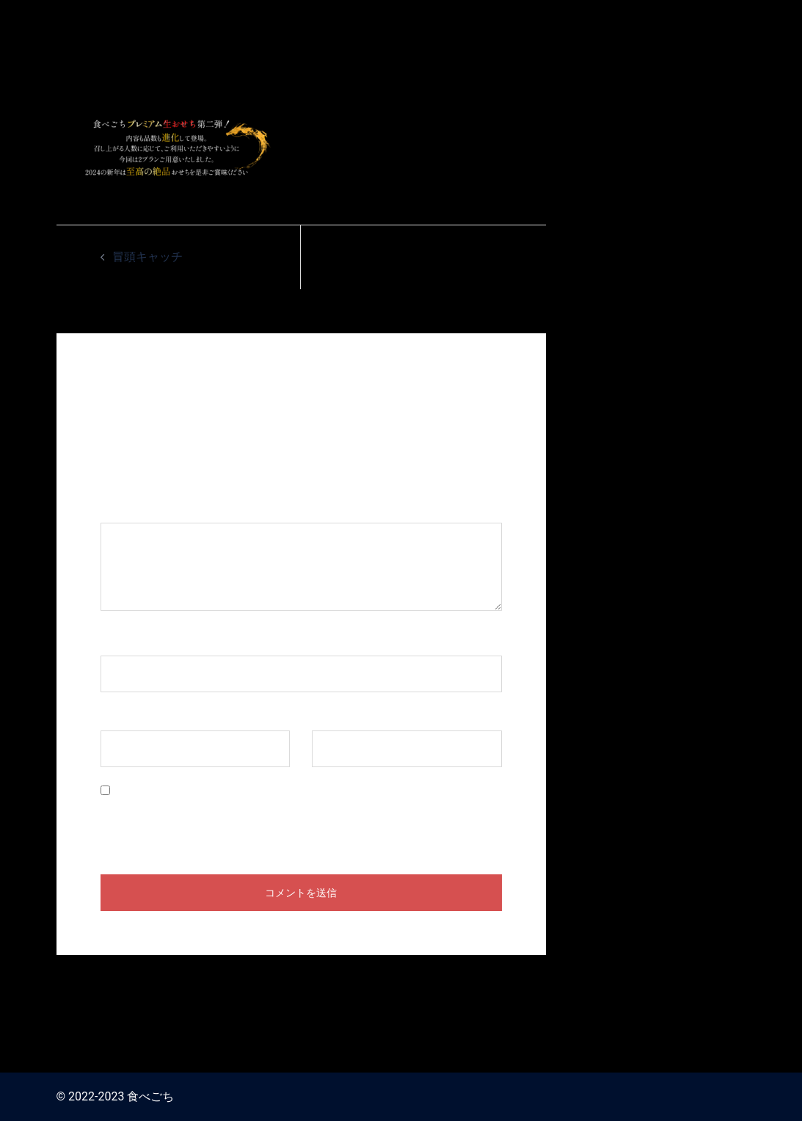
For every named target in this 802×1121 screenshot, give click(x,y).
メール (125, 716)
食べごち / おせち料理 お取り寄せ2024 (624, 20)
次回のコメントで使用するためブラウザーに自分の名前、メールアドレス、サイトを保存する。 (300, 821)
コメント (131, 508)
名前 (120, 641)
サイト (329, 716)
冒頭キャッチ (147, 257)
